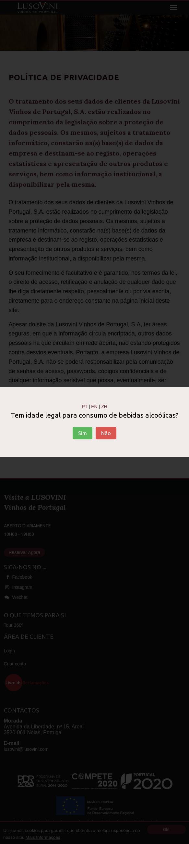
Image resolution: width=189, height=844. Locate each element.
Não (106, 433)
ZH (104, 406)
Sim (82, 433)
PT (85, 406)
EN (94, 406)
